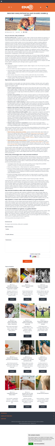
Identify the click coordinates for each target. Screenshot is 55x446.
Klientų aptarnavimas (6, 416)
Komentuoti (27, 261)
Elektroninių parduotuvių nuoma (24, 423)
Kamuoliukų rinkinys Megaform (36, 141)
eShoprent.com (33, 423)
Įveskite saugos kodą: (35, 254)
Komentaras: (8, 239)
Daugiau (12, 299)
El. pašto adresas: (10, 234)
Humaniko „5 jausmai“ (29, 137)
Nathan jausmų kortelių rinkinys (37, 133)
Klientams (3, 418)
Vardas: (7, 229)
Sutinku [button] (30, 443)
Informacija (4, 413)
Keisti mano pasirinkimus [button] (39, 443)
